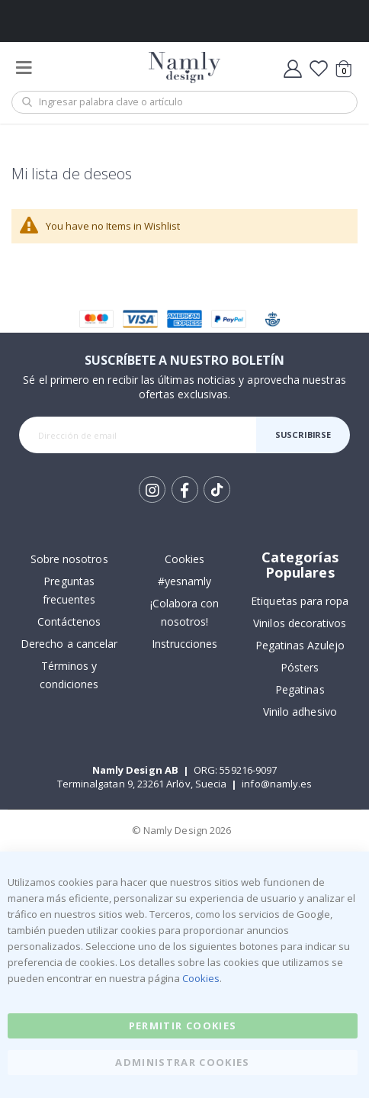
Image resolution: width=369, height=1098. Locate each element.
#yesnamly (185, 581)
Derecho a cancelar (69, 643)
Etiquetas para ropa (299, 601)
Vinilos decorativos (299, 623)
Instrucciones (185, 643)
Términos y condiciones (69, 674)
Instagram (152, 489)
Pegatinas (300, 689)
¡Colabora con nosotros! (185, 612)
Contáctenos (69, 621)
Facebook (185, 489)
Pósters (300, 667)
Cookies (184, 559)
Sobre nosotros (69, 559)
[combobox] (184, 102)
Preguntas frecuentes (69, 590)
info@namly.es (277, 783)
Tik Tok (216, 490)
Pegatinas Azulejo (300, 645)
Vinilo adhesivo (300, 711)
